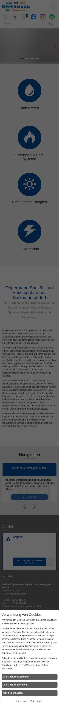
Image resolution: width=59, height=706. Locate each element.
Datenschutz (36, 701)
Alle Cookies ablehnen (15, 684)
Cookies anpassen (13, 693)
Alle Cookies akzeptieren (16, 676)
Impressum (21, 701)
